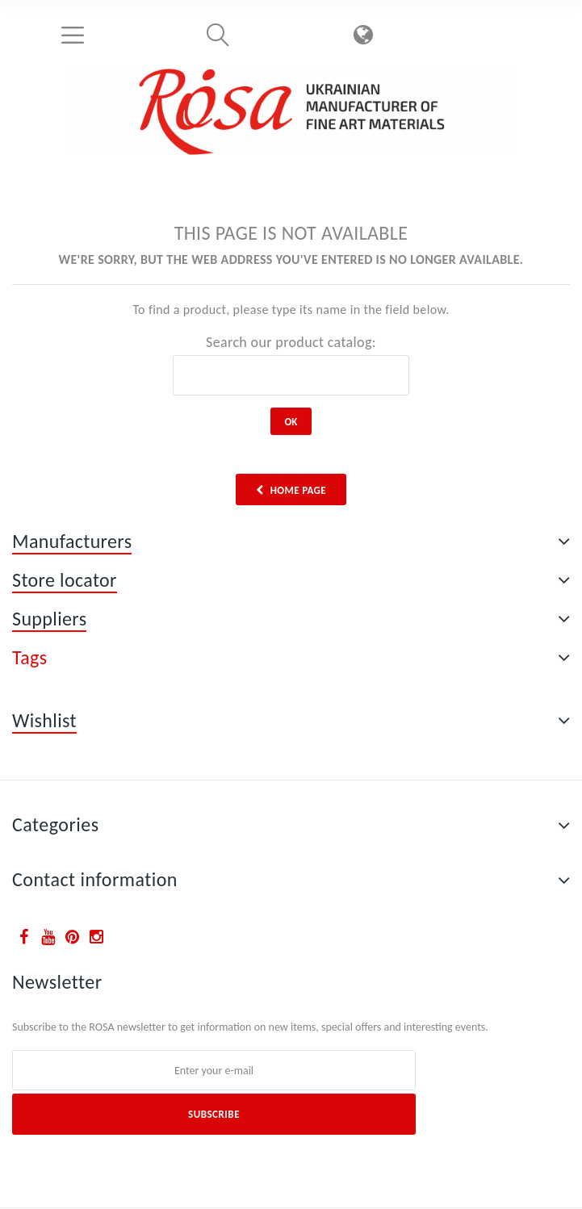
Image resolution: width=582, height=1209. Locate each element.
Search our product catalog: (291, 342)
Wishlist (44, 720)
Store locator (64, 580)
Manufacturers (72, 541)
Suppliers (49, 618)
